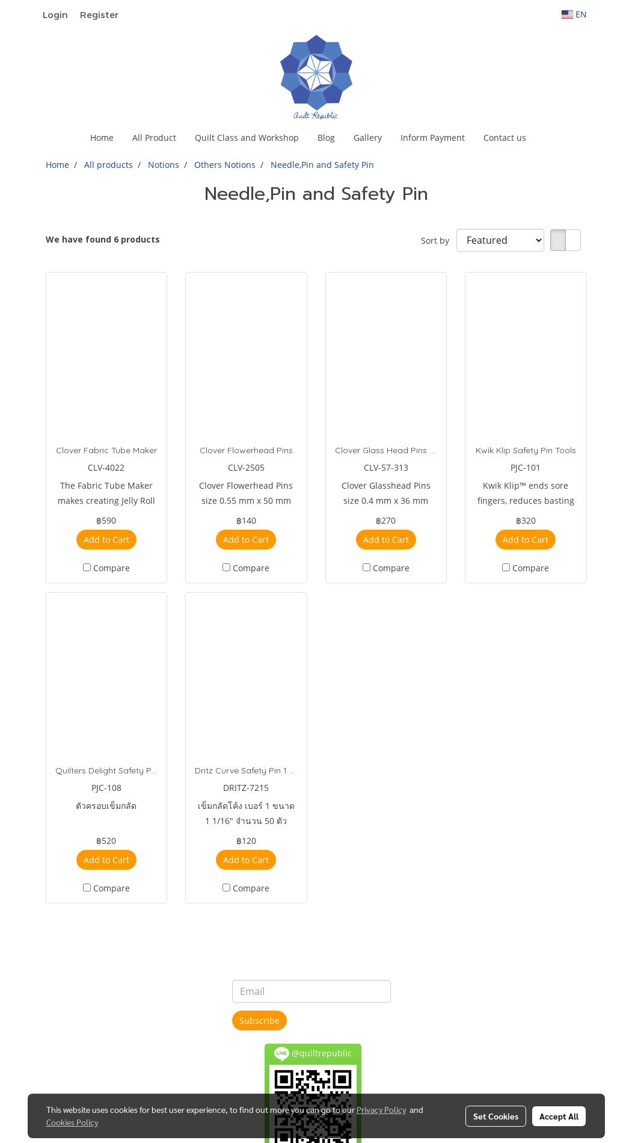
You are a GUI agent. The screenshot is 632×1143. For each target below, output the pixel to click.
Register (99, 14)
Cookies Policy (72, 1122)
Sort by (438, 240)
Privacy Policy (381, 1109)
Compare (111, 568)
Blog (326, 137)
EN (574, 14)
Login (55, 14)
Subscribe (259, 1020)
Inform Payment (432, 137)
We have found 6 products (103, 239)
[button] (546, 138)
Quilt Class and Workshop (247, 137)
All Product (154, 137)
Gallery (368, 137)
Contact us (504, 137)
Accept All (558, 1115)
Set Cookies (495, 1115)
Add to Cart (106, 539)
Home (102, 137)
